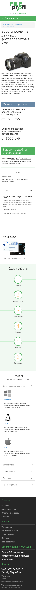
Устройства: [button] (8, 465)
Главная (5, 505)
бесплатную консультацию (17, 179)
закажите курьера (8, 181)
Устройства (6, 527)
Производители (8, 542)
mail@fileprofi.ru (12, 572)
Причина (5, 538)
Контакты (5, 516)
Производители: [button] (10, 485)
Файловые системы (10, 531)
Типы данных (7, 534)
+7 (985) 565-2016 (11, 18)
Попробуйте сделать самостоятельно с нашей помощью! (15, 556)
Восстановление (8, 509)
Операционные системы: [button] (14, 386)
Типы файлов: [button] (9, 471)
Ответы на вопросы (10, 513)
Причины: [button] (7, 478)
